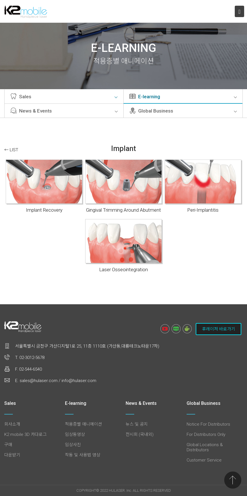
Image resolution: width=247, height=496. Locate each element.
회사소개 (12, 424)
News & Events (64, 111)
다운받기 (12, 455)
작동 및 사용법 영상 (82, 455)
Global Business (183, 111)
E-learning (183, 96)
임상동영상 (75, 434)
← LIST (11, 149)
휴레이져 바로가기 (218, 329)
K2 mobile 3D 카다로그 (25, 434)
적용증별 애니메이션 (83, 424)
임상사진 (73, 444)
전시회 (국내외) (140, 434)
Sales (64, 96)
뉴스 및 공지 (137, 424)
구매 (8, 444)
